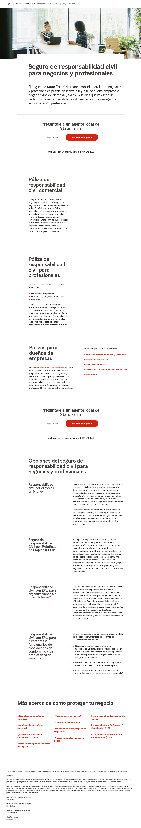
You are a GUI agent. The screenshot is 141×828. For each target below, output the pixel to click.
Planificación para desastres (68, 722)
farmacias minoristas (96, 364)
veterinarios (92, 374)
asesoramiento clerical (97, 360)
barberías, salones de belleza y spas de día (106, 355)
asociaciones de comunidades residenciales (106, 369)
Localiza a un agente (82, 137)
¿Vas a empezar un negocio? (68, 716)
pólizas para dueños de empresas (48, 368)
